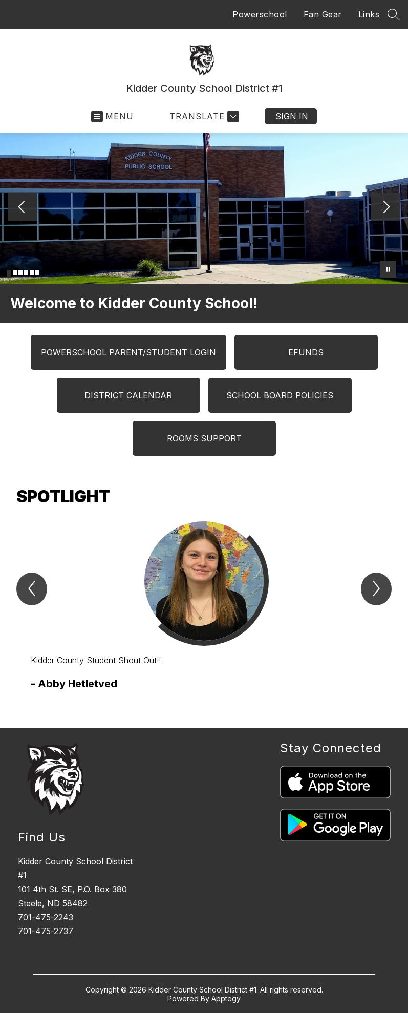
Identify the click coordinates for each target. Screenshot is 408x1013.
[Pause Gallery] (388, 269)
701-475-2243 (45, 917)
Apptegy (226, 998)
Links (369, 14)
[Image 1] (9, 274)
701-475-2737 (45, 931)
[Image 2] (15, 272)
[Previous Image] (22, 208)
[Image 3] (20, 272)
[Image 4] (26, 272)
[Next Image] (385, 208)
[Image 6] (37, 272)
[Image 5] (32, 272)
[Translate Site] (203, 116)
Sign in (291, 116)
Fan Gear (323, 14)
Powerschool (259, 14)
